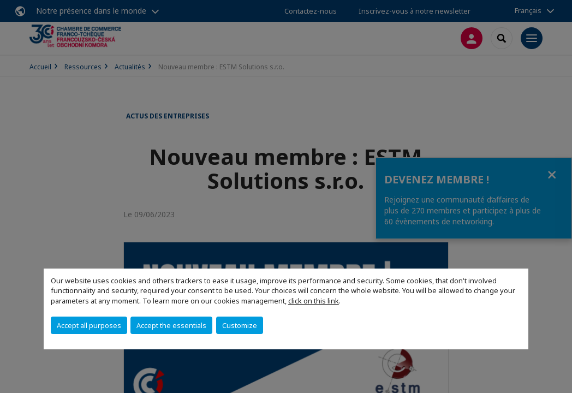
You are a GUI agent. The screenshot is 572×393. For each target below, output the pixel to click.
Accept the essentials (171, 325)
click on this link (313, 301)
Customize (239, 325)
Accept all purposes (89, 325)
